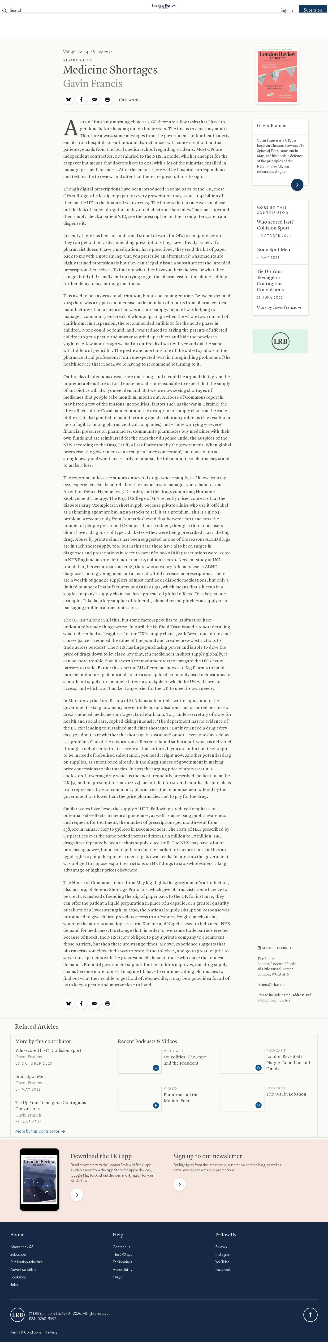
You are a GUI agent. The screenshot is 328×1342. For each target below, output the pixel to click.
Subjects (106, 31)
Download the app (101, 1156)
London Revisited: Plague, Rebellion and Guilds (288, 1062)
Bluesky (221, 1247)
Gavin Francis (93, 84)
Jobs (14, 1285)
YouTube (222, 1262)
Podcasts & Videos (163, 31)
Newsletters (246, 31)
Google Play (80, 1175)
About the (21, 1247)
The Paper (78, 31)
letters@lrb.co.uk (271, 985)
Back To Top (310, 1315)
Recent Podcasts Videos (147, 1041)
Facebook (223, 1270)
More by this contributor (43, 1041)
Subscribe (303, 10)
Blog (129, 31)
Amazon (134, 1175)
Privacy (51, 1332)
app (129, 1165)
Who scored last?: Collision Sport (48, 1050)
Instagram (223, 1254)
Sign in (277, 11)
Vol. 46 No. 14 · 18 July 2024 (88, 52)
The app (123, 1254)
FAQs (117, 1277)
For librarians (122, 1262)
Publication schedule (26, 1262)
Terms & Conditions (25, 1332)
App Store (115, 1170)
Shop (219, 31)
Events (199, 31)
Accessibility (122, 1270)
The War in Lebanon (286, 1094)
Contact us (121, 1247)
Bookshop (18, 1277)
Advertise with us (23, 1270)
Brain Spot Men (273, 249)
